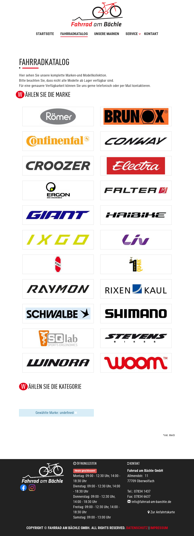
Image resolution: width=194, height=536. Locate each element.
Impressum (159, 528)
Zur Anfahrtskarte (161, 512)
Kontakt (151, 34)
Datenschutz (137, 528)
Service (133, 34)
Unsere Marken (106, 34)
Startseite (45, 34)
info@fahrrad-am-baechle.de (151, 502)
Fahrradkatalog (74, 34)
